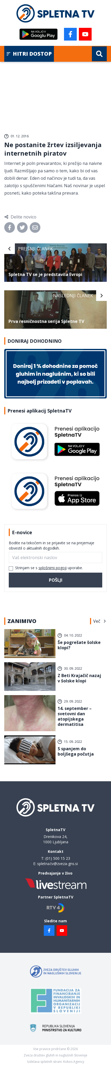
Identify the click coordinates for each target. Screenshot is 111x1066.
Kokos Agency (73, 1061)
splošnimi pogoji (53, 567)
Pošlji (55, 580)
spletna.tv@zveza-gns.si (57, 863)
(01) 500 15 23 (57, 858)
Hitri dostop (29, 53)
